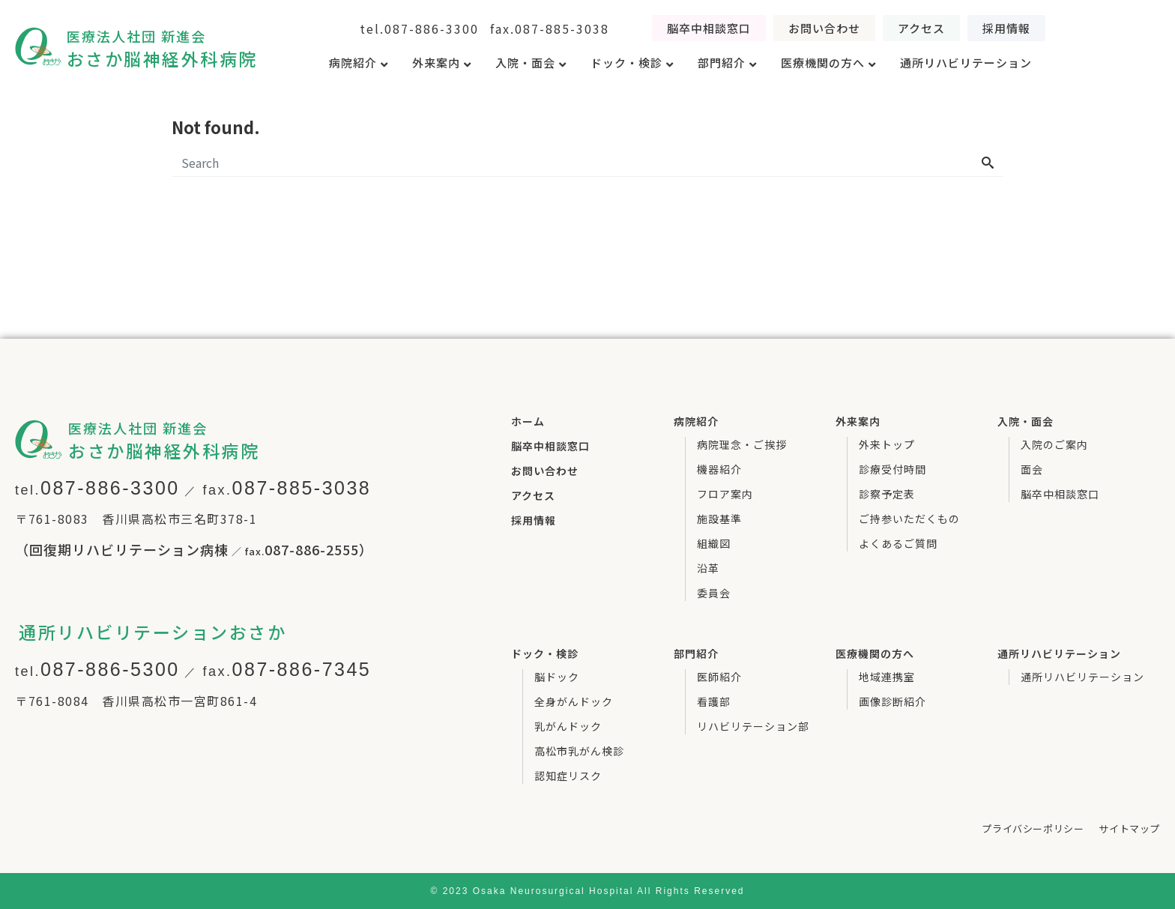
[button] (709, 28)
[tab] (358, 63)
